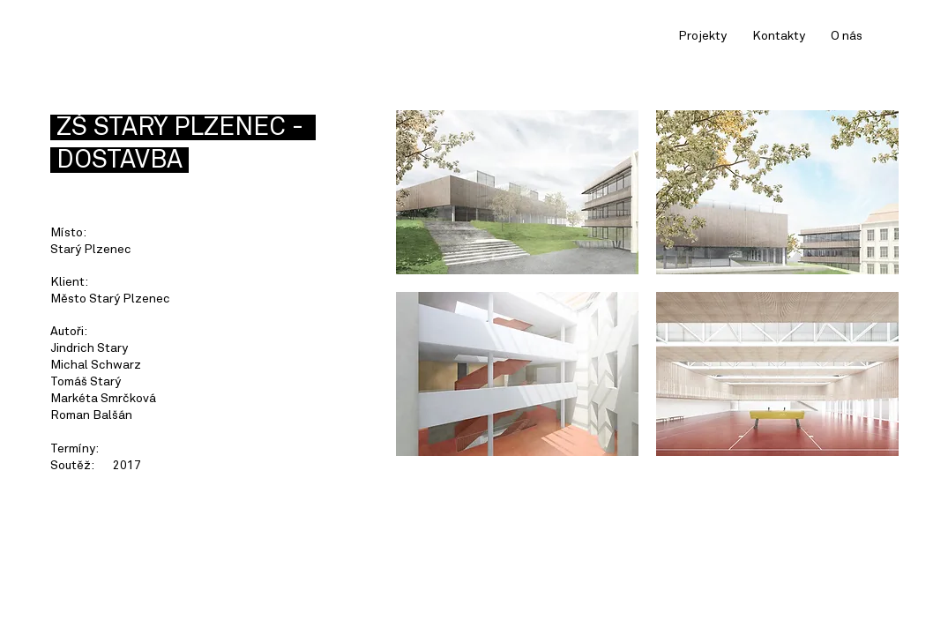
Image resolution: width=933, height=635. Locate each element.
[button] (517, 192)
